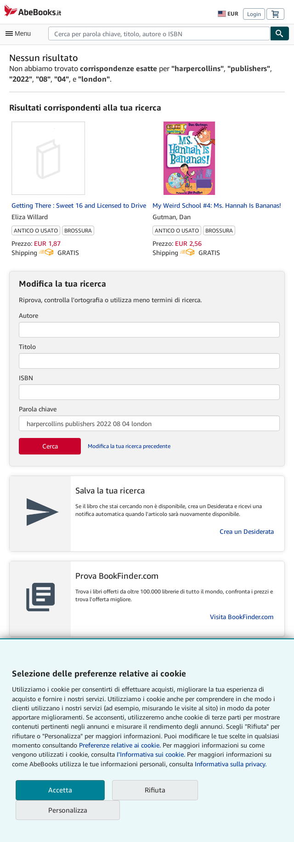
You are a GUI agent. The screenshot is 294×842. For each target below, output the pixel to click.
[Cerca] (280, 33)
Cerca (50, 446)
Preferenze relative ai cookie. (120, 745)
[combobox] (159, 33)
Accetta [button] (60, 790)
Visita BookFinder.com (242, 616)
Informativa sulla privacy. (230, 764)
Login (254, 14)
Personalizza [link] (67, 810)
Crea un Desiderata (247, 531)
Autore (28, 315)
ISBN (26, 378)
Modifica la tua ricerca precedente (129, 446)
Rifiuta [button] (155, 790)
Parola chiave (38, 409)
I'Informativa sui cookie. (151, 754)
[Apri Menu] (20, 33)
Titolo (27, 346)
